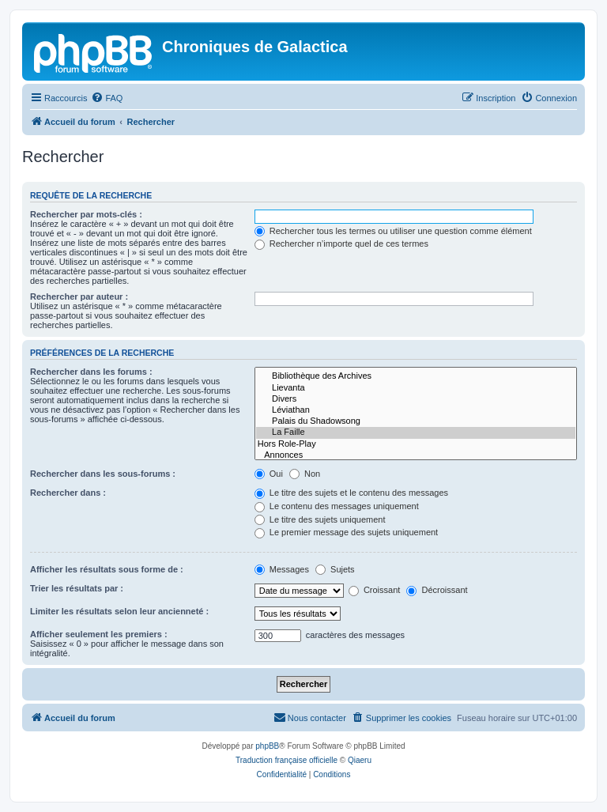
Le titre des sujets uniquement (320, 519)
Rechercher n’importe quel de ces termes (341, 243)
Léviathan (415, 410)
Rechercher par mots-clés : (86, 214)
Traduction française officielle (286, 760)
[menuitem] (107, 98)
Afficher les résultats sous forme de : (106, 569)
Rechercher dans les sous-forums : (102, 473)
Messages (281, 569)
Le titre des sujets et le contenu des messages (351, 492)
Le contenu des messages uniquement (336, 506)
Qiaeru (359, 760)
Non (304, 473)
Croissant (375, 590)
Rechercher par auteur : (79, 296)
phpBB (267, 746)
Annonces (415, 455)
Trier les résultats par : (76, 588)
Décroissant (436, 590)
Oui (268, 473)
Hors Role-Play (415, 444)
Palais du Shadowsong (415, 421)
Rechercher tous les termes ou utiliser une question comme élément (393, 231)
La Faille (415, 432)
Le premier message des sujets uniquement (346, 532)
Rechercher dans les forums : (91, 371)
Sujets (335, 569)
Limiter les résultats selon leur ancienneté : (119, 611)
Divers (415, 399)
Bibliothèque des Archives (415, 376)
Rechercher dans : (68, 492)
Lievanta (415, 388)
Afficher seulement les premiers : (99, 634)
